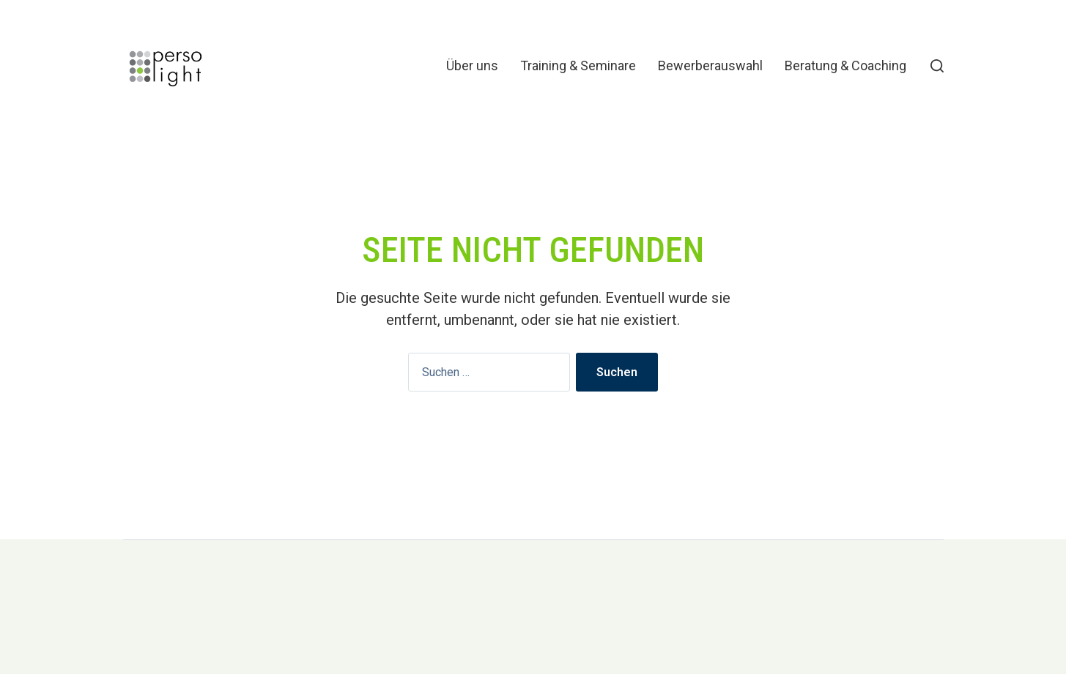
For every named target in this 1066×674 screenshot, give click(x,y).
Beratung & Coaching (845, 65)
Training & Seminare (578, 65)
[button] (937, 66)
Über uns (472, 65)
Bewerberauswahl (710, 65)
